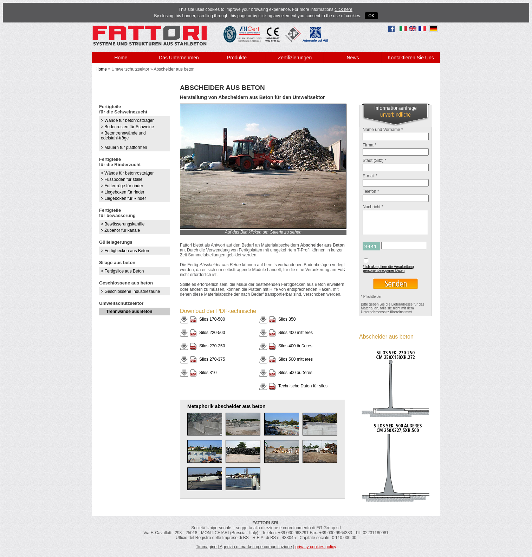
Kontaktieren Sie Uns (411, 57)
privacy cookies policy (316, 546)
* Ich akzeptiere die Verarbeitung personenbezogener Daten (388, 269)
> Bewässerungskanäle (122, 224)
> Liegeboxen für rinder (122, 192)
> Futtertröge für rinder (122, 185)
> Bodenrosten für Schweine (127, 126)
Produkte (237, 57)
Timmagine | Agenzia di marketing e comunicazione (244, 546)
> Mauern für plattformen (124, 147)
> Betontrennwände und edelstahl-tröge (123, 135)
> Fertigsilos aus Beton (122, 271)
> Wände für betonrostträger (127, 120)
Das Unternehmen (179, 57)
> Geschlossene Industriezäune (130, 291)
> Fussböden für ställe (121, 179)
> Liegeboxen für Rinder (123, 198)
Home (120, 57)
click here (343, 9)
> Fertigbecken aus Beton (125, 250)
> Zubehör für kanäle (120, 230)
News (352, 57)
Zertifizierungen (295, 57)
